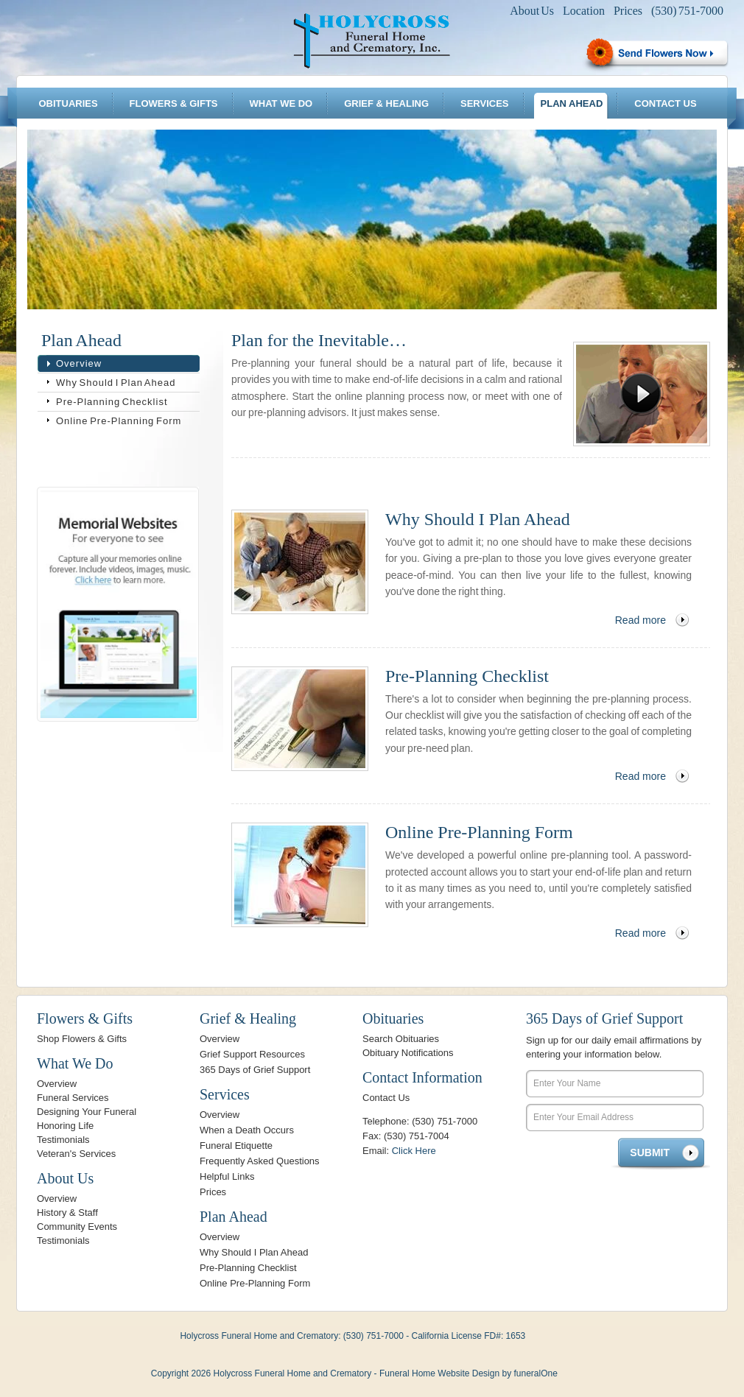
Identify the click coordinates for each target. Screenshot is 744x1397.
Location (584, 10)
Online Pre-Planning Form (118, 420)
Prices (628, 10)
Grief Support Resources (252, 1054)
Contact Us (665, 103)
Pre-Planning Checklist (112, 401)
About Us (532, 10)
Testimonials (63, 1139)
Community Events (77, 1226)
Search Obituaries (400, 1038)
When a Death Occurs (247, 1130)
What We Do (281, 103)
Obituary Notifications (408, 1052)
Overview (79, 363)
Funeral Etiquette (236, 1145)
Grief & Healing (386, 103)
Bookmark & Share (116, 458)
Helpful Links (227, 1176)
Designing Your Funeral (86, 1111)
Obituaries (67, 103)
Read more (640, 620)
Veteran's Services (76, 1153)
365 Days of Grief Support (255, 1069)
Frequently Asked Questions (260, 1160)
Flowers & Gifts (174, 103)
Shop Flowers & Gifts (82, 1038)
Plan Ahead (572, 103)
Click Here (414, 1150)
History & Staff (67, 1212)
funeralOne (535, 1373)
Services (484, 103)
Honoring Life (65, 1125)
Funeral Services (73, 1097)
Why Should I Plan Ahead (115, 382)
